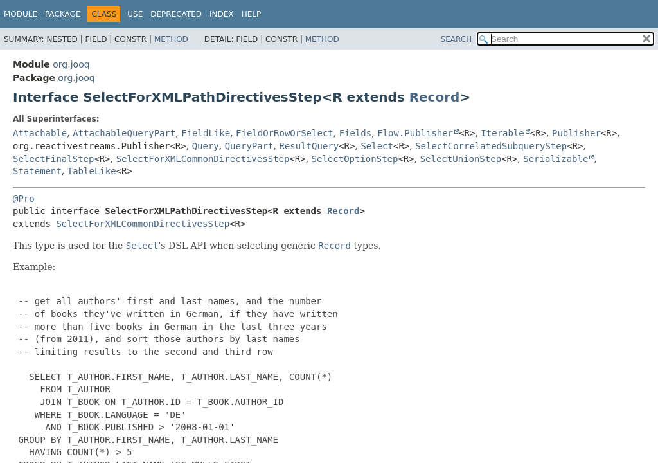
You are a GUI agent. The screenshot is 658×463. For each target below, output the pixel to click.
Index (221, 14)
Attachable (40, 133)
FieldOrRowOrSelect (284, 133)
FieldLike (205, 133)
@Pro (24, 199)
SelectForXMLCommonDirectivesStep (203, 159)
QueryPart (249, 146)
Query (205, 146)
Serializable (555, 159)
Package (62, 14)
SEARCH (456, 39)
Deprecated (176, 14)
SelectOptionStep (355, 159)
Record (434, 97)
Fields (355, 133)
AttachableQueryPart (124, 133)
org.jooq (71, 64)
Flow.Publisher (415, 133)
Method (171, 39)
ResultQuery (309, 146)
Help (252, 14)
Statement (37, 171)
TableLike (91, 171)
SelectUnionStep (460, 159)
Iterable (502, 133)
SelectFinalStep (53, 159)
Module (20, 14)
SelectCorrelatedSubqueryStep (491, 146)
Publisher (576, 133)
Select (376, 146)
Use (135, 14)
